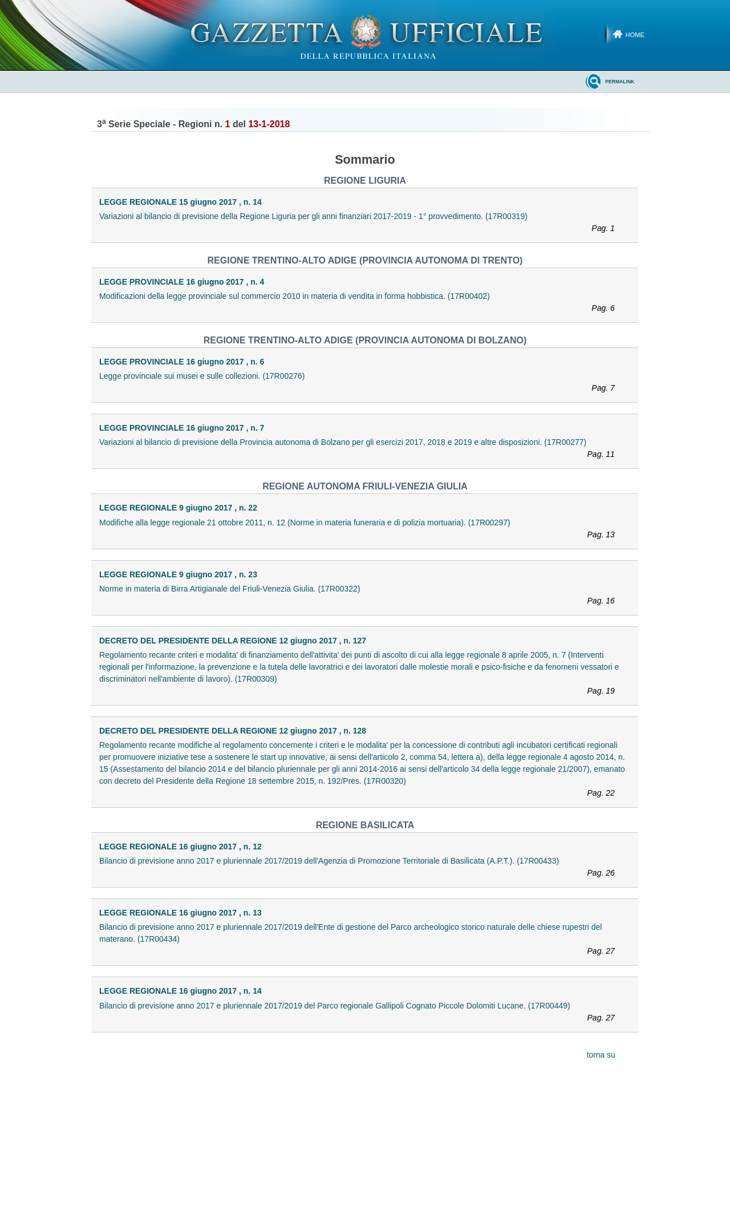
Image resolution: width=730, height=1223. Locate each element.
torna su (601, 1055)
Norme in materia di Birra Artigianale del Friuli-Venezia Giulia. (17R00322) (362, 595)
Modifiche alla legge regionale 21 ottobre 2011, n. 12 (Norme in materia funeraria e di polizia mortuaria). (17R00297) (362, 529)
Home (635, 34)
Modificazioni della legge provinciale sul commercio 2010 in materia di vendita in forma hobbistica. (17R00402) (362, 302)
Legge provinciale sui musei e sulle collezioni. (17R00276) (362, 382)
